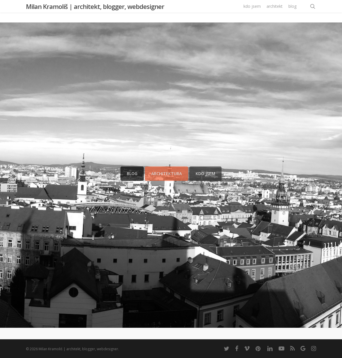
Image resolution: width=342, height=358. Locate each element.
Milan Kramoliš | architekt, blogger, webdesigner (95, 11)
